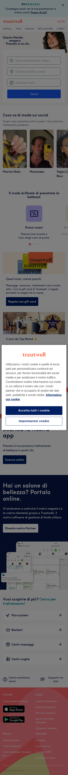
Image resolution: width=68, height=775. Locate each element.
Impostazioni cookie (34, 421)
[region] (34, 387)
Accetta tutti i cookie (34, 410)
